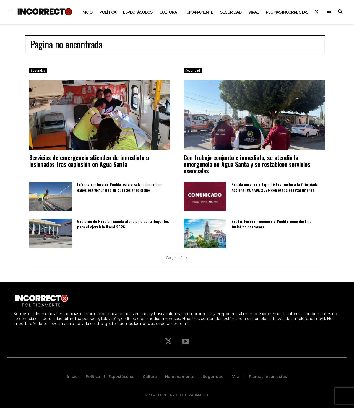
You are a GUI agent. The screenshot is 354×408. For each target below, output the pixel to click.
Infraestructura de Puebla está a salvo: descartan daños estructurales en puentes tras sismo (119, 187)
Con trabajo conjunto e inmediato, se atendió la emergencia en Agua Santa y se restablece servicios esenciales (247, 164)
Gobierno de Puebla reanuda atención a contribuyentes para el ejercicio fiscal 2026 (123, 224)
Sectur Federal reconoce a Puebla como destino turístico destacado (271, 224)
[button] (340, 12)
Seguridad (38, 70)
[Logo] (44, 11)
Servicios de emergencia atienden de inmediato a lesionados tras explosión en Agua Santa (89, 160)
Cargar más (177, 257)
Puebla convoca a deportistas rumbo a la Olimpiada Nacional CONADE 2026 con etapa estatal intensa (274, 187)
